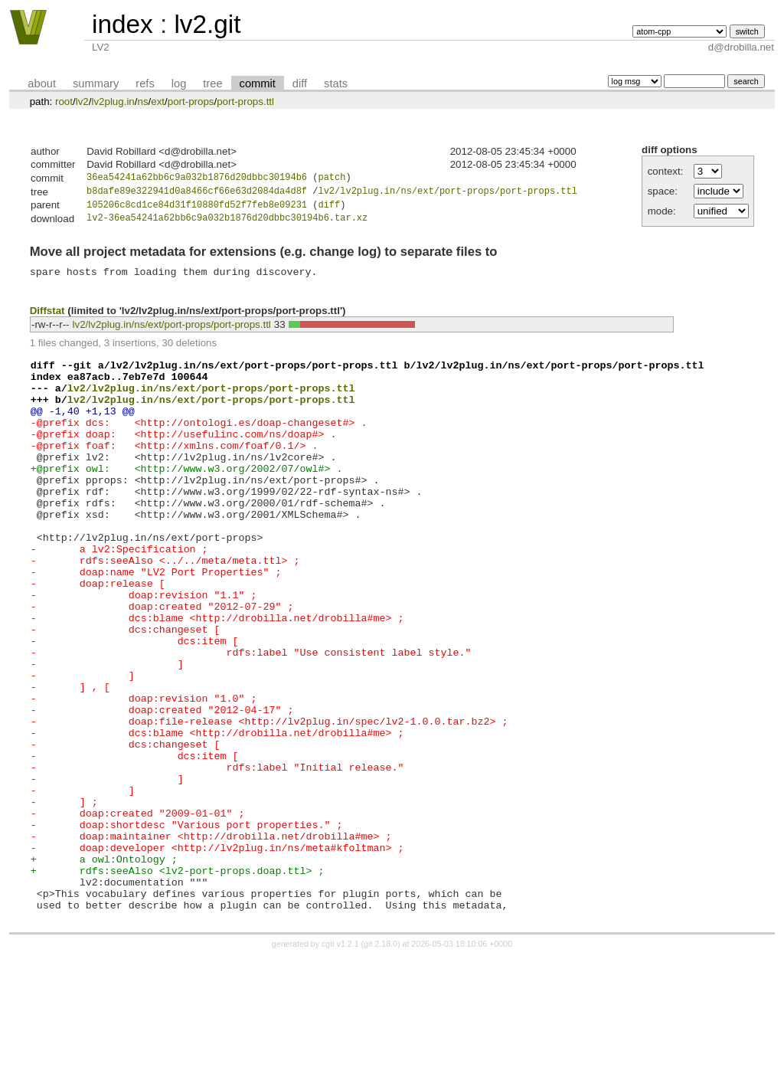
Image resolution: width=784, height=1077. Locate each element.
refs (145, 83)
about (42, 83)
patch (331, 178)
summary (96, 83)
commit (258, 83)
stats (336, 83)
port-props (191, 101)
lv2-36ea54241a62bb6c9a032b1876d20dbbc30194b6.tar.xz (227, 223)
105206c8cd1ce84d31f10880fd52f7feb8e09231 (197, 208)
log (179, 83)
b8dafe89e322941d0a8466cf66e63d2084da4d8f (197, 193)
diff (299, 83)
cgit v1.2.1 (340, 1063)
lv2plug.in (112, 101)
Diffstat (47, 320)
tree (212, 83)
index (122, 24)
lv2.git (207, 24)
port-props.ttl (245, 101)
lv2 (82, 101)
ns (142, 101)
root (64, 101)
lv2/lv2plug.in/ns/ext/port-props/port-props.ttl (447, 193)
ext (158, 101)
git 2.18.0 (380, 1063)
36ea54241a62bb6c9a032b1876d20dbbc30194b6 (197, 178)
